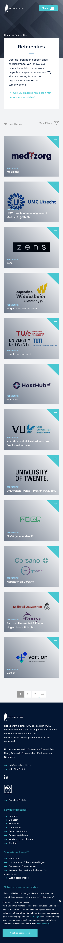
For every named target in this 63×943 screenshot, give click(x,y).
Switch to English (17, 800)
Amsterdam (34, 749)
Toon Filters (45, 123)
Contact (13, 843)
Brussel (45, 749)
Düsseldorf (16, 753)
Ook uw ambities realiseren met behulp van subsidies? (30, 95)
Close (58, 901)
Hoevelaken (30, 753)
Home (7, 35)
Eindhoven (42, 753)
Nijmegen (9, 757)
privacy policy (43, 923)
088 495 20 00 (17, 769)
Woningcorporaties (19, 878)
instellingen (35, 916)
